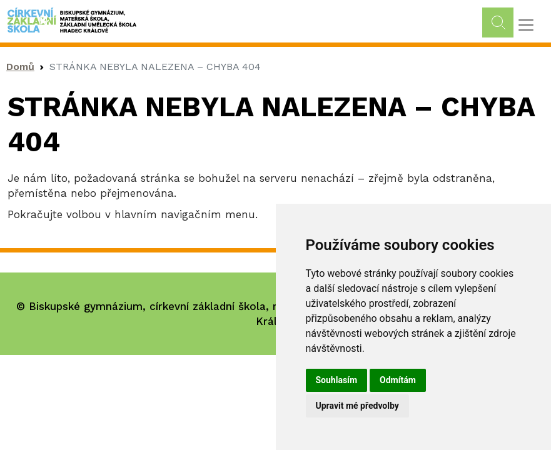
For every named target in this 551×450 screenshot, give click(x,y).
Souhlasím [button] (337, 380)
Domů (20, 66)
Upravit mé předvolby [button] (357, 406)
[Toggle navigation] (525, 25)
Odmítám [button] (398, 380)
